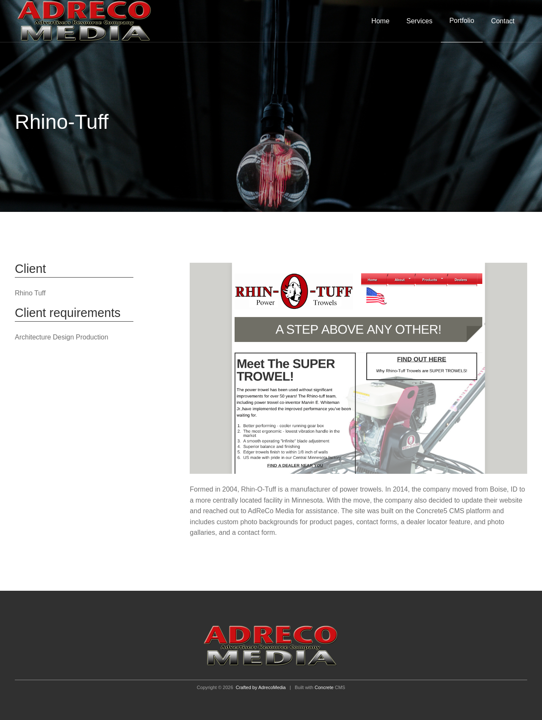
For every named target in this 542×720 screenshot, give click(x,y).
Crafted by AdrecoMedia (261, 687)
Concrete (324, 687)
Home (380, 21)
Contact (502, 21)
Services (419, 21)
